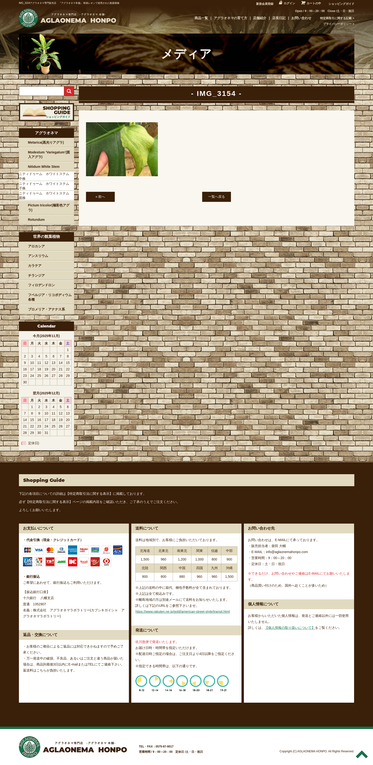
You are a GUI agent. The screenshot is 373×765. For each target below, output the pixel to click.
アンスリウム (38, 256)
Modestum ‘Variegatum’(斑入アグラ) (49, 154)
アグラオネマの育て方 (230, 18)
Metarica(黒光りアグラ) (46, 142)
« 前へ (100, 197)
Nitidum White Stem (44, 167)
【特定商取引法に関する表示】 (89, 494)
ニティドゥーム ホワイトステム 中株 (46, 176)
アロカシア (36, 246)
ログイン (289, 3)
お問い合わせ (301, 18)
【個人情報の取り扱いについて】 (290, 628)
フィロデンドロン (41, 285)
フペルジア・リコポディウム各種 (50, 297)
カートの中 (314, 3)
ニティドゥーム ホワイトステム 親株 (46, 195)
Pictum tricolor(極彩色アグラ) (48, 207)
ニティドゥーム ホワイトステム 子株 (46, 186)
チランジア (36, 275)
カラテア (34, 266)
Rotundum (36, 220)
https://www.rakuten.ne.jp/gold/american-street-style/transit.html (182, 611)
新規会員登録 (264, 4)
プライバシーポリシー (337, 24)
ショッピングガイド (341, 4)
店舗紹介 (259, 18)
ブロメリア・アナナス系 (46, 309)
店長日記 (279, 18)
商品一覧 (201, 18)
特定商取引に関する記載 (336, 18)
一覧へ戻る (216, 197)
